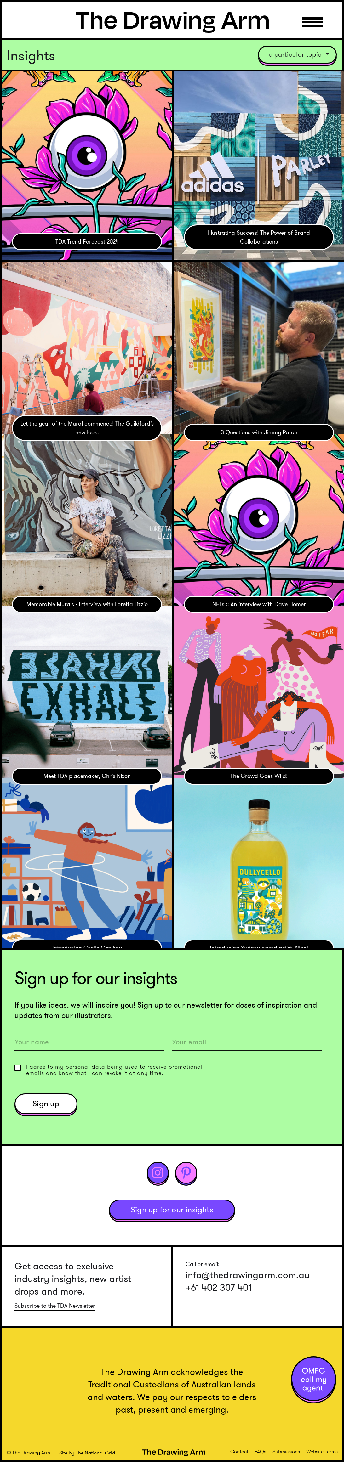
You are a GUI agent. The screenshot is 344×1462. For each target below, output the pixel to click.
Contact (239, 1451)
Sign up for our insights (172, 1209)
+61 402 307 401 (218, 1287)
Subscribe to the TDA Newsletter (54, 1306)
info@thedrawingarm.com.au (248, 1275)
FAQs (260, 1451)
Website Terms (322, 1451)
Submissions (286, 1451)
